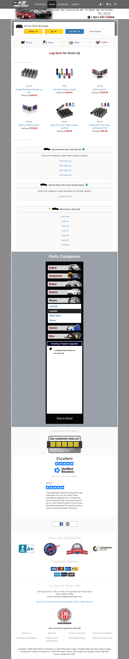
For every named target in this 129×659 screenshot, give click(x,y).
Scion (33, 31)
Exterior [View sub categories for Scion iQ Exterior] (53, 292)
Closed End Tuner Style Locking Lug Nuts (99, 126)
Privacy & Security (77, 633)
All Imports (65, 245)
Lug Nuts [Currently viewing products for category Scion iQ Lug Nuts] (53, 311)
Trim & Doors (95, 31)
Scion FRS (65, 217)
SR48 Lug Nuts (99, 89)
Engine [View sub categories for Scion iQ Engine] (53, 267)
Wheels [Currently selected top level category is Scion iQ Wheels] (53, 300)
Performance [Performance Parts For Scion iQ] (40, 4)
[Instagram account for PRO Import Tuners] (67, 524)
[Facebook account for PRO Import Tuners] (61, 524)
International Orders (77, 638)
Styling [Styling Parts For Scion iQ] (52, 4)
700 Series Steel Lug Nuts (64, 89)
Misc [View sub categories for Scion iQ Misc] (51, 336)
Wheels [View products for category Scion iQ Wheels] (52, 320)
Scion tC (65, 231)
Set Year (74, 31)
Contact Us (26, 633)
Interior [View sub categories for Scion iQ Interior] (53, 328)
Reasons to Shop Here (102, 638)
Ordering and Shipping (26, 638)
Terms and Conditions (102, 633)
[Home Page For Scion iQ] (21, 3)
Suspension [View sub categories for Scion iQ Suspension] (55, 275)
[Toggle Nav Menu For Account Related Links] (101, 4)
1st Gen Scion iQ (65, 196)
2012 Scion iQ (65, 175)
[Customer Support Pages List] (76, 4)
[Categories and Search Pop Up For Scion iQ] (115, 4)
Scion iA (65, 221)
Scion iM (65, 226)
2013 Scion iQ (65, 170)
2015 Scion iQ (65, 161)
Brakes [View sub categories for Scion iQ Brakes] (53, 284)
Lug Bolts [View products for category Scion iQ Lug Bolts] (53, 306)
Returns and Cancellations (52, 639)
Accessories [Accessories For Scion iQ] (63, 4)
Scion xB (65, 235)
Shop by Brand (64, 418)
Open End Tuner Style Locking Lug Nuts (64, 126)
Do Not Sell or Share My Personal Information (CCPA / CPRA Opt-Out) (64, 602)
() (108, 4)
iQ (54, 31)
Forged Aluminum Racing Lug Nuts (29, 90)
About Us (52, 633)
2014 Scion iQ (65, 166)
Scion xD (65, 240)
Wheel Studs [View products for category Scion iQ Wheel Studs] (55, 316)
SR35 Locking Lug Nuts (28, 125)
